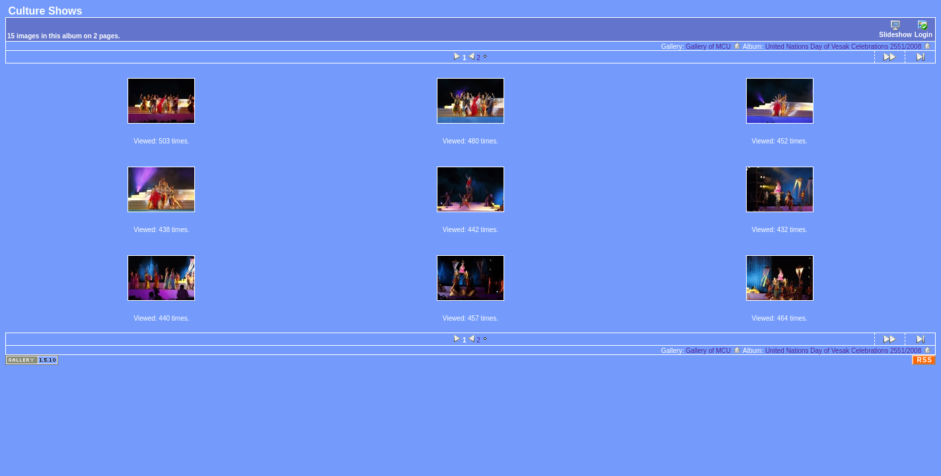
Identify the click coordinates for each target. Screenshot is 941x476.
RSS (924, 360)
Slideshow (895, 29)
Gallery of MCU (713, 46)
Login (923, 29)
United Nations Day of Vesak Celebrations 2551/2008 (848, 46)
